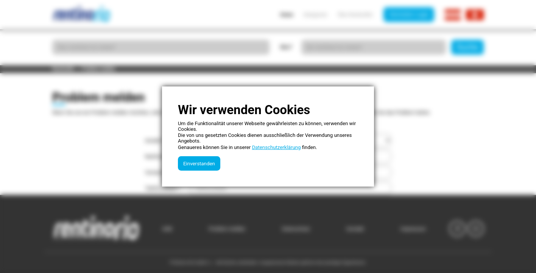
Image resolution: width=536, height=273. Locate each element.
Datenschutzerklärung (276, 147)
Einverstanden (199, 163)
